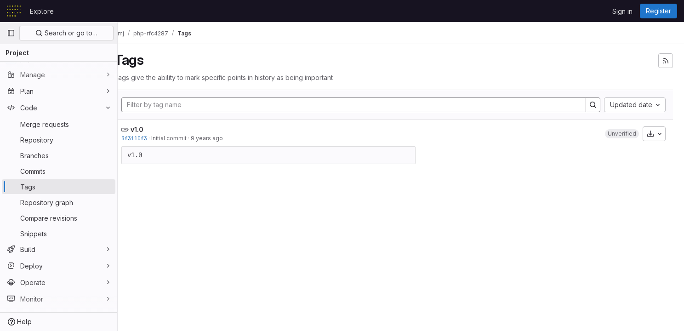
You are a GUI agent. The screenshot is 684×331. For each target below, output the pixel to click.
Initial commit (183, 138)
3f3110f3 (149, 138)
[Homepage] (14, 11)
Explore (42, 11)
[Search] (593, 104)
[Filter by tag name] (361, 104)
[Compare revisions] (58, 218)
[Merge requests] (58, 124)
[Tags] (58, 186)
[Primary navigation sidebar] (11, 33)
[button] (622, 133)
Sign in (622, 11)
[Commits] (58, 171)
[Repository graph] (58, 202)
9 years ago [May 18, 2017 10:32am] (221, 138)
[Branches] (58, 155)
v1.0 (151, 129)
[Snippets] (58, 233)
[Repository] (58, 139)
